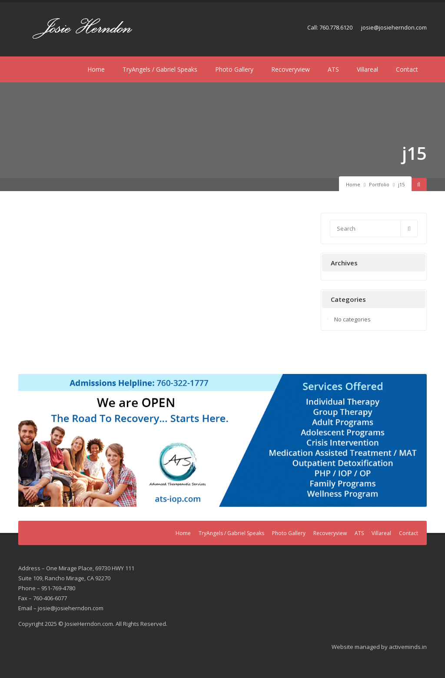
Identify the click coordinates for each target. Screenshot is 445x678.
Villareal (367, 69)
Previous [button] (29, 438)
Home (96, 69)
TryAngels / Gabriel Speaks (160, 69)
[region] (222, 440)
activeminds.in (408, 647)
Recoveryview (290, 69)
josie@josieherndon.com (394, 27)
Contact (407, 69)
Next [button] (415, 438)
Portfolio (379, 184)
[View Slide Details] (222, 440)
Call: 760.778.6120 (329, 27)
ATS (333, 69)
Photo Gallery (234, 69)
